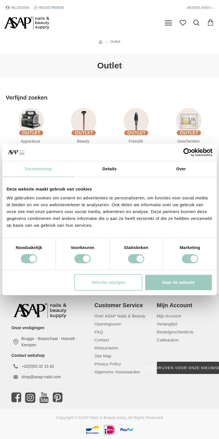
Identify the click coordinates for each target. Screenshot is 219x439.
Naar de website (178, 282)
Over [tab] (181, 168)
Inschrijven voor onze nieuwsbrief (188, 368)
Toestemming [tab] (38, 168)
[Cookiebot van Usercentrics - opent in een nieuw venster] (187, 152)
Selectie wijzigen (108, 282)
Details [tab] (109, 168)
